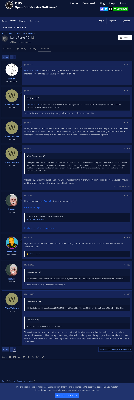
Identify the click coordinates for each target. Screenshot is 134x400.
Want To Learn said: (34, 156)
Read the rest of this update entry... (40, 228)
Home (74, 3)
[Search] (125, 21)
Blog (102, 3)
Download (88, 3)
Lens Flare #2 (45, 201)
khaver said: (31, 320)
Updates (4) (21, 48)
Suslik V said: (32, 98)
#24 (128, 148)
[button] (27, 21)
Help (112, 3)
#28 (128, 294)
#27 (128, 265)
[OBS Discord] (102, 9)
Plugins (22, 21)
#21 (128, 65)
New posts (7, 27)
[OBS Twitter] (106, 9)
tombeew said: (32, 272)
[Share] (124, 64)
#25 (128, 195)
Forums (13, 20)
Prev (6, 57)
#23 (128, 123)
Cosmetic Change (32, 207)
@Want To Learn (31, 70)
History (33, 48)
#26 (128, 238)
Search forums (19, 27)
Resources (34, 21)
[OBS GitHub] (111, 9)
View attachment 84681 (36, 219)
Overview (7, 48)
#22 (128, 91)
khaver (15, 42)
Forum (123, 3)
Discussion (44, 48)
